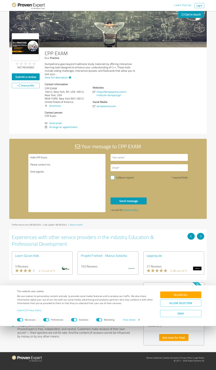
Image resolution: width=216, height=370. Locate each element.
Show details (129, 363)
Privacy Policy (34, 354)
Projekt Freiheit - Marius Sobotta (104, 255)
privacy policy (131, 210)
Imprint (21, 354)
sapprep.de (154, 255)
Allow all (181, 339)
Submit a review (25, 77)
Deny (181, 357)
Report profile (76, 224)
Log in (199, 5)
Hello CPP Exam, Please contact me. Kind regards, (67, 183)
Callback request (125, 177)
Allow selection (180, 347)
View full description (57, 77)
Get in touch (191, 14)
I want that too (182, 5)
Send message (128, 201)
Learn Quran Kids (27, 255)
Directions (55, 106)
